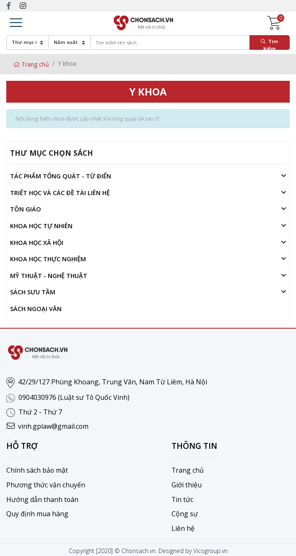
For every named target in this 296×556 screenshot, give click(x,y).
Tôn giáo (25, 209)
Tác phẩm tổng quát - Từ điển (60, 176)
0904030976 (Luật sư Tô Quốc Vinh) (74, 397)
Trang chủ (31, 64)
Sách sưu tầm (32, 292)
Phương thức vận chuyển (45, 483)
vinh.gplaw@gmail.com (53, 425)
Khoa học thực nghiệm (48, 259)
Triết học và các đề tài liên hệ (60, 193)
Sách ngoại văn (36, 309)
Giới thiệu (186, 483)
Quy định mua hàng (37, 512)
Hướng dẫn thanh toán (42, 497)
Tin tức (182, 497)
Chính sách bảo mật (37, 469)
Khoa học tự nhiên (41, 226)
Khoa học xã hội (36, 243)
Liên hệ (183, 526)
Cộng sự (184, 512)
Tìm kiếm (269, 44)
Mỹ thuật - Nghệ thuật (48, 276)
